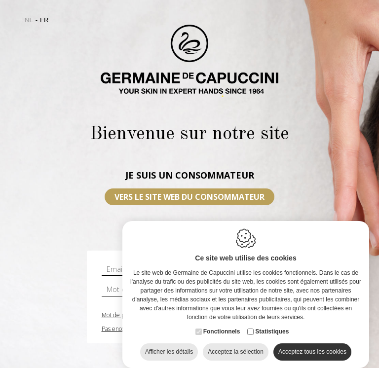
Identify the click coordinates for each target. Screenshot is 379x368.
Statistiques (272, 331)
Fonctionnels (221, 331)
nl (29, 20)
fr (44, 20)
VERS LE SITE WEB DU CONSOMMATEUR (189, 196)
